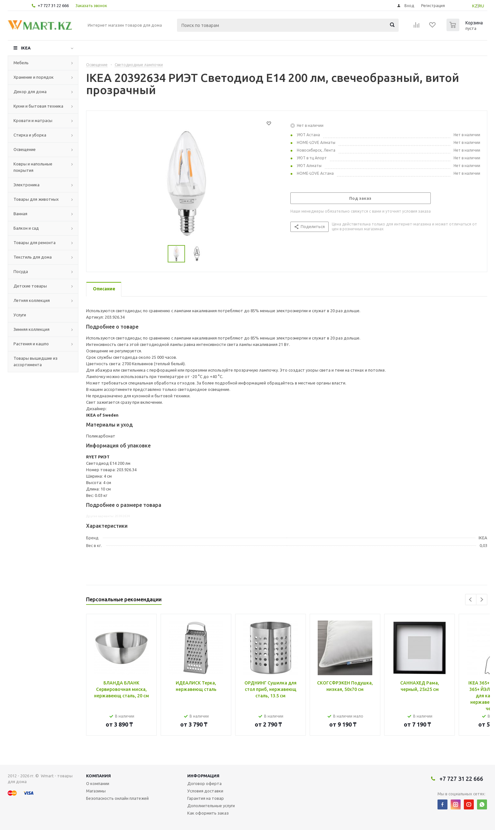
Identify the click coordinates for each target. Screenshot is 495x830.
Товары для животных (36, 199)
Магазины (96, 791)
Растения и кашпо (31, 343)
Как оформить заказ (208, 813)
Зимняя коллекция (31, 329)
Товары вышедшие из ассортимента (35, 361)
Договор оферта (204, 783)
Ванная (20, 213)
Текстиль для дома (32, 257)
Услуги (19, 315)
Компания (98, 775)
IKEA (26, 48)
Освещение (24, 149)
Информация (203, 775)
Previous (470, 599)
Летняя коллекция (31, 300)
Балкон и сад (26, 228)
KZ (475, 6)
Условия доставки (205, 791)
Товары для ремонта (34, 242)
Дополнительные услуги (211, 805)
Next (481, 599)
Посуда (20, 271)
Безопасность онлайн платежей (117, 798)
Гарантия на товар (205, 798)
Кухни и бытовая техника (38, 106)
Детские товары (30, 286)
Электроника (26, 184)
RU (481, 6)
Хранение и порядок (33, 77)
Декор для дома (30, 91)
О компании (97, 783)
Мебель (21, 62)
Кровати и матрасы (32, 120)
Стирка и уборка (29, 135)
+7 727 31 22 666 (53, 5)
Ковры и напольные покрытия (32, 167)
